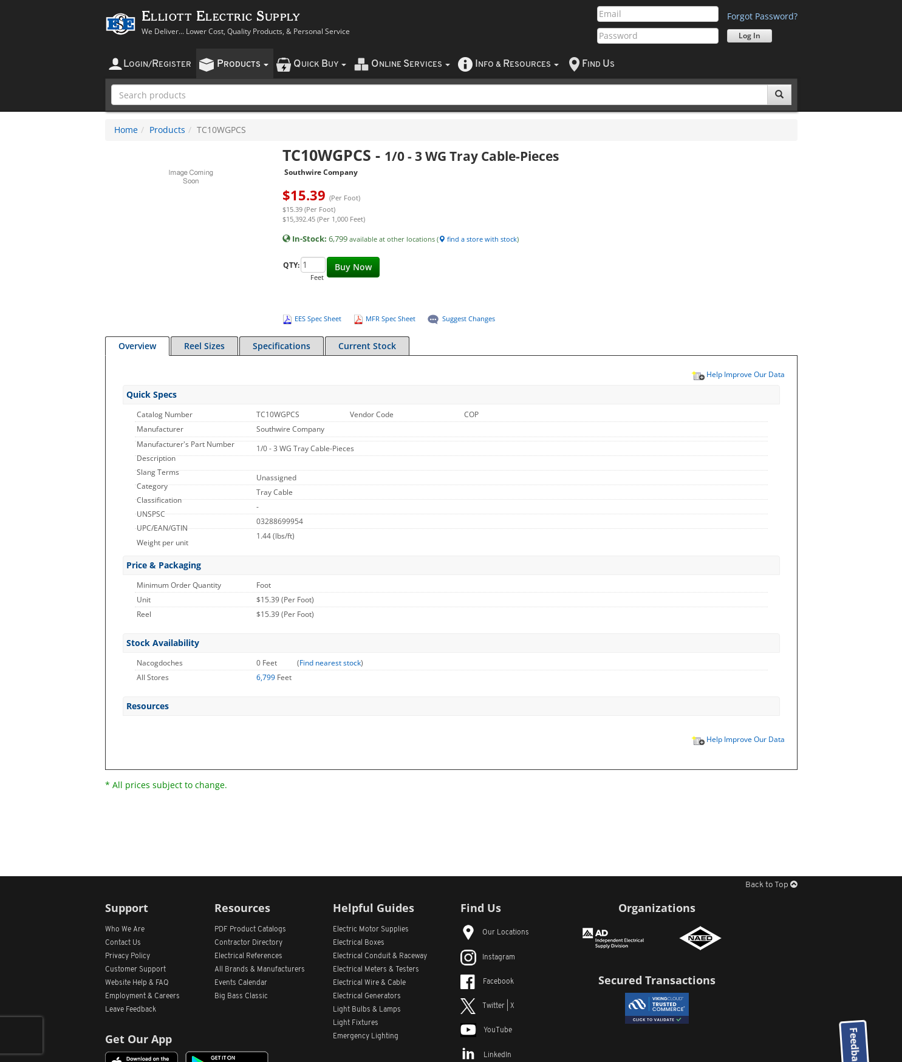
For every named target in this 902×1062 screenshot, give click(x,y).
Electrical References (248, 956)
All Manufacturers (259, 969)
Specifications (281, 346)
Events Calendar (240, 983)
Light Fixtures (355, 1023)
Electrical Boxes (358, 943)
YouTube (486, 1030)
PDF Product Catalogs (250, 929)
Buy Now (353, 267)
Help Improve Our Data (738, 374)
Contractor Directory (248, 943)
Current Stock (367, 346)
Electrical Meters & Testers (376, 969)
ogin (157, 64)
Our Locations (494, 932)
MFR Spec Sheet (390, 318)
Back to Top (771, 885)
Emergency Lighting (365, 1036)
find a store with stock (478, 238)
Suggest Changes (468, 318)
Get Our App (138, 1039)
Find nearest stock (330, 663)
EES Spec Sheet (318, 318)
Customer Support (135, 969)
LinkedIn (485, 1055)
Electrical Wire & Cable (369, 983)
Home (126, 129)
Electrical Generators (367, 996)
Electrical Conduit (380, 956)
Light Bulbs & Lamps (367, 1009)
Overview (137, 346)
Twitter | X (487, 1006)
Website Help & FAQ (137, 983)
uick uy (319, 64)
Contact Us (123, 943)
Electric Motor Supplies (371, 929)
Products (167, 129)
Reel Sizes (204, 346)
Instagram (487, 957)
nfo (517, 64)
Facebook (487, 981)
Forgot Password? (762, 16)
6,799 (266, 677)
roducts (242, 64)
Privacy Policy (127, 956)
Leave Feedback (130, 1009)
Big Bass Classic (241, 996)
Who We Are (125, 929)
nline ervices (410, 64)
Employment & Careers (142, 996)
